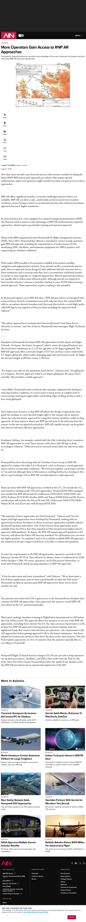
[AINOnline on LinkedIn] (84, 857)
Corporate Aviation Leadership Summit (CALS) (13, 883)
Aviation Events (66, 884)
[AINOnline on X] (80, 857)
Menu (78, 35)
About (5, 896)
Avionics (4, 43)
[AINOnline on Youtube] (76, 857)
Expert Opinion (65, 870)
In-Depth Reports (66, 873)
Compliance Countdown (68, 887)
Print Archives (65, 867)
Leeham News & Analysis (12, 887)
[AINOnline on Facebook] (72, 857)
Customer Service (37, 870)
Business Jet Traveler (11, 877)
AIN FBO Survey (9, 867)
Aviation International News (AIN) (14, 870)
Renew (34, 873)
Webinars (64, 878)
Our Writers (6, 899)
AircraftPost (8, 874)
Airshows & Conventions (69, 881)
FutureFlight (7, 880)
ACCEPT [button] (71, 917)
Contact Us (6, 905)
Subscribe (35, 867)
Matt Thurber (21, 114)
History (5, 902)
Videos (63, 875)
